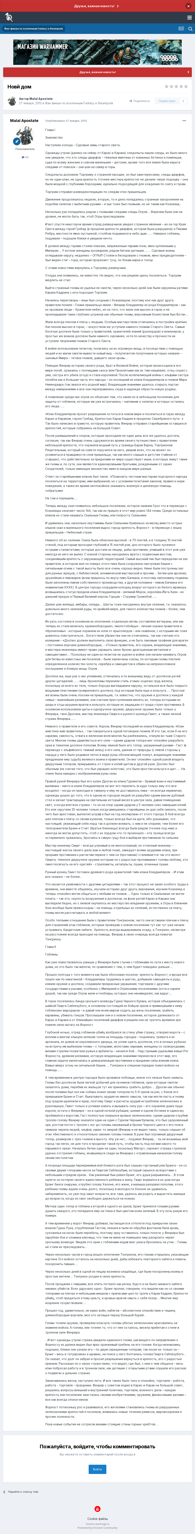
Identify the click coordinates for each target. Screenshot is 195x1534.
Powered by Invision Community (97, 1527)
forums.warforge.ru (98, 1524)
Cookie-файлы (97, 1519)
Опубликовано (66, 120)
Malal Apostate (41, 98)
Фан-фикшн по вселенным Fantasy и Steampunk (79, 103)
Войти (97, 1469)
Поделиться (140, 101)
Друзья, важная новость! (94, 6)
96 (25, 157)
